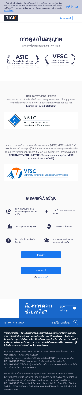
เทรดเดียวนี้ (41, 270)
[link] (8, 333)
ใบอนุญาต (19, 333)
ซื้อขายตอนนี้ (65, 18)
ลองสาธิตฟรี (43, 277)
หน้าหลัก (7, 333)
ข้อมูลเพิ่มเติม (8, 11)
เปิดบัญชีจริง (41, 255)
